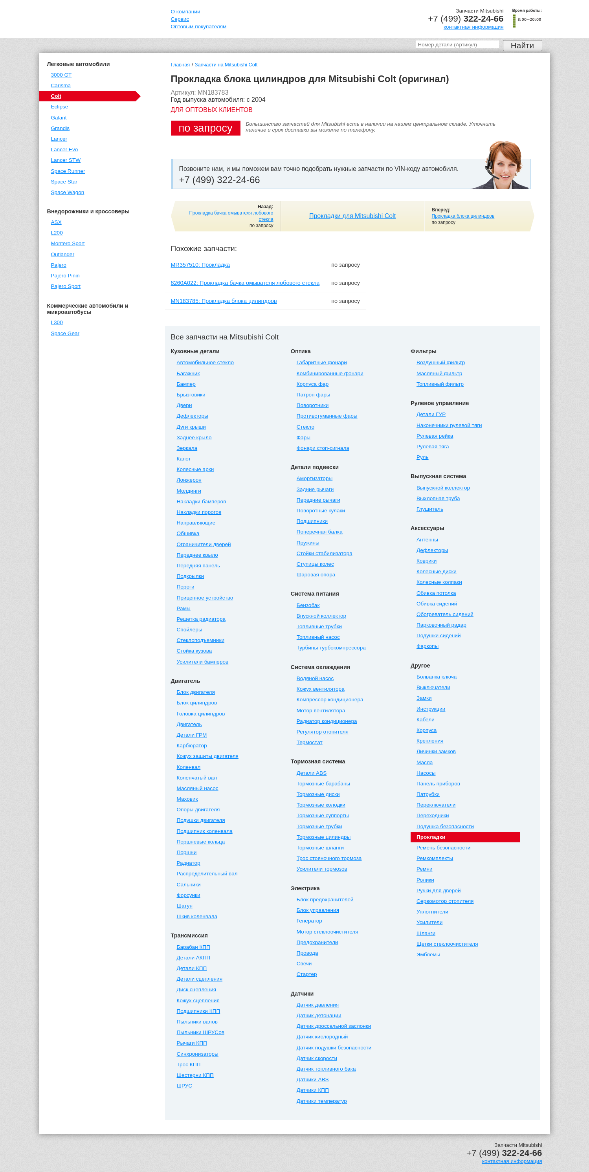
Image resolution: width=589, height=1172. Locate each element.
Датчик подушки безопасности (334, 1048)
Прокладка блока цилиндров (463, 216)
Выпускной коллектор (443, 488)
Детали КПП (192, 968)
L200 (57, 233)
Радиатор (188, 863)
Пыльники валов (197, 1022)
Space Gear (65, 333)
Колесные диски (437, 571)
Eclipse (59, 107)
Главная (180, 65)
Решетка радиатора (201, 619)
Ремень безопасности (443, 848)
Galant (59, 118)
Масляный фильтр (439, 373)
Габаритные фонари (322, 362)
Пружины (308, 543)
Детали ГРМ (192, 735)
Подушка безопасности (445, 826)
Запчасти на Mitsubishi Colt (226, 65)
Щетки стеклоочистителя (447, 944)
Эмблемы (428, 954)
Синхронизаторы (197, 1054)
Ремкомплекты (435, 858)
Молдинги (189, 491)
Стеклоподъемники (201, 640)
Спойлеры (189, 630)
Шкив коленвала (197, 916)
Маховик (187, 799)
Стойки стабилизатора (324, 553)
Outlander (63, 254)
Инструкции (431, 709)
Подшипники (312, 521)
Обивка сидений (437, 604)
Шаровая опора (316, 575)
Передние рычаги (318, 500)
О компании (185, 12)
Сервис (180, 19)
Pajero (58, 265)
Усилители (429, 922)
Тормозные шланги (320, 848)
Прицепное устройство (205, 598)
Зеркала (187, 448)
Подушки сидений (439, 635)
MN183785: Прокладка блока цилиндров (224, 301)
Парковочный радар (441, 625)
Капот (184, 459)
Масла (425, 762)
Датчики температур (322, 1101)
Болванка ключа (437, 677)
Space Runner (68, 171)
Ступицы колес (315, 564)
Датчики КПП (313, 1090)
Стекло (305, 427)
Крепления (430, 741)
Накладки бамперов (201, 501)
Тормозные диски (318, 794)
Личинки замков (436, 751)
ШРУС (185, 1086)
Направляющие (196, 523)
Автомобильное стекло (205, 362)
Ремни (424, 869)
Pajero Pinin (65, 276)
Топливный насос (318, 637)
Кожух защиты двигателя (208, 756)
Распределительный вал (207, 874)
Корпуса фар (312, 384)
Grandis (60, 128)
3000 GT (61, 75)
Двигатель (189, 724)
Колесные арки (195, 469)
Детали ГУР (431, 414)
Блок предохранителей (325, 899)
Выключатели (433, 687)
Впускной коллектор (321, 616)
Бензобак (308, 605)
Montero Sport (68, 243)
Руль (423, 457)
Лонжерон (189, 480)
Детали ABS (312, 773)
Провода (307, 953)
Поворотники (313, 405)
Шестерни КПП (195, 1075)
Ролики (425, 880)
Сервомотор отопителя (445, 901)
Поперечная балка (320, 532)
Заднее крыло (194, 437)
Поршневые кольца (201, 842)
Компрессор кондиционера (330, 699)
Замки (424, 698)
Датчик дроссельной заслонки (334, 1026)
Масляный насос (197, 788)
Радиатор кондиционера (327, 721)
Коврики (427, 561)
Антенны (427, 540)
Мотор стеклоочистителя (327, 932)
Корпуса (427, 730)
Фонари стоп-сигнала (323, 448)
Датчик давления (318, 1005)
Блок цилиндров (197, 703)
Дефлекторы (192, 416)
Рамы (184, 608)
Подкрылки (190, 576)
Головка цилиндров (201, 714)
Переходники (433, 815)
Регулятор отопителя (323, 732)
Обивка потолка (436, 593)
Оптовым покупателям (199, 26)
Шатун (185, 906)
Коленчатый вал (197, 778)
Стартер (307, 974)
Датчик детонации (319, 1015)
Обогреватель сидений (445, 614)
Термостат (310, 742)
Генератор (309, 921)
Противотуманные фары (327, 416)
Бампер (186, 384)
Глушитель (430, 509)
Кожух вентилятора (321, 689)
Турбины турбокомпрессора (331, 648)
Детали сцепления (200, 979)
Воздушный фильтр (441, 362)
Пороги (185, 587)
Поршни (187, 852)
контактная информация (474, 27)
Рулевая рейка (435, 436)
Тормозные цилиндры (324, 837)
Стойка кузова (194, 651)
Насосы (426, 773)
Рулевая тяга (433, 446)
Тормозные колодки (321, 805)
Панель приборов (438, 784)
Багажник (188, 373)
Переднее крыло (197, 555)
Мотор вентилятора (321, 710)
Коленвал (189, 767)
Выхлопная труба (438, 498)
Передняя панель (198, 566)
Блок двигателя (196, 692)
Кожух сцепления (198, 1000)
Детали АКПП (194, 958)
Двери (184, 405)
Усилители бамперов (203, 662)
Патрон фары (313, 395)
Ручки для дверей (439, 890)
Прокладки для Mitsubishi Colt (352, 216)
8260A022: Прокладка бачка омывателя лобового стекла (245, 283)
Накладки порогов (199, 512)
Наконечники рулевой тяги (449, 425)
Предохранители (317, 942)
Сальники (189, 885)
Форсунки (188, 895)
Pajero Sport (66, 286)
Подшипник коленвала (205, 831)
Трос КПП (189, 1064)
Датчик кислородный (322, 1037)
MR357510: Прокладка (200, 265)
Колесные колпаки (439, 582)
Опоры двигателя (198, 810)
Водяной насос (315, 678)
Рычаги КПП (192, 1043)
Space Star (64, 182)
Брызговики (191, 395)
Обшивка (188, 533)
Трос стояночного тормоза (329, 858)
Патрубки (428, 794)
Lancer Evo (64, 149)
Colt (56, 96)
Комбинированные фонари (330, 373)
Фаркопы (428, 646)
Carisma (61, 85)
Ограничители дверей (204, 544)
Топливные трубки (319, 626)
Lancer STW (66, 160)
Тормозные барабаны (323, 784)
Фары (303, 437)
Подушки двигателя (201, 820)
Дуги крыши (191, 427)
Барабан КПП (193, 947)
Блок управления (318, 910)
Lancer (59, 139)
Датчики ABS (313, 1079)
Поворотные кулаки (321, 511)
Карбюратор (192, 745)
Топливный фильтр (440, 384)
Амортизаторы (315, 478)
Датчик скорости (317, 1058)
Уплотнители (432, 912)
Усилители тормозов (322, 869)
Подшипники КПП (198, 1011)
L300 (57, 322)
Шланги (426, 933)
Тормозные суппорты (323, 815)
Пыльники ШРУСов (200, 1032)
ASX (56, 222)
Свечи (304, 964)
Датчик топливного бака (326, 1069)
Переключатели (436, 805)
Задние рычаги (315, 489)
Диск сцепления (197, 989)
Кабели (426, 720)
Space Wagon (67, 192)
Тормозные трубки (319, 826)
